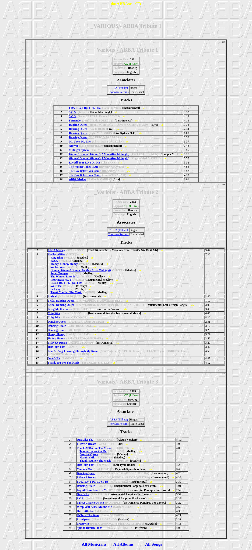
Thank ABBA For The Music (94, 448)
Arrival (73, 145)
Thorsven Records (118, 91)
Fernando (75, 120)
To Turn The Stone (88, 515)
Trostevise (83, 523)
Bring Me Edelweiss (60, 309)
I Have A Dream (57, 342)
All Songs (153, 544)
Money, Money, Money (64, 263)
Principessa (83, 519)
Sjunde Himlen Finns (89, 527)
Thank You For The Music (66, 292)
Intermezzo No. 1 (61, 279)
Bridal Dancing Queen (61, 300)
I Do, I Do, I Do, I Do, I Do (85, 107)
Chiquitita (54, 313)
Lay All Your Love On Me (84, 162)
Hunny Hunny (56, 338)
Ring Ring (57, 257)
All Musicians (94, 544)
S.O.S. (72, 112)
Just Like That (56, 346)
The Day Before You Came (85, 170)
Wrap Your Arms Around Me (94, 506)
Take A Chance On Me (93, 451)
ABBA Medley (77, 179)
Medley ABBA (56, 254)
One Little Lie (85, 511)
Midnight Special (79, 149)
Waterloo (56, 285)
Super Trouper (59, 273)
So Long (55, 289)
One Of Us (54, 358)
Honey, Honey (56, 334)
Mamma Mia (87, 457)
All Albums (123, 544)
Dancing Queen (78, 124)
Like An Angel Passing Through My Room (73, 351)
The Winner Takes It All (83, 166)
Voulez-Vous (58, 267)
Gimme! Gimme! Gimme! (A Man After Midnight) (99, 154)
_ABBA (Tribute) (118, 87)
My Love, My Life (80, 141)
